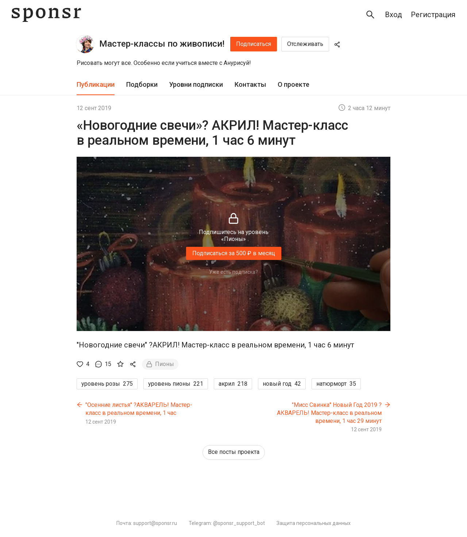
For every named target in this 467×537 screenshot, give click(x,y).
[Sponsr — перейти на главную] (46, 15)
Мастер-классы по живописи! (161, 44)
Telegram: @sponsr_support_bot (227, 523)
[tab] (96, 84)
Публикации (96, 84)
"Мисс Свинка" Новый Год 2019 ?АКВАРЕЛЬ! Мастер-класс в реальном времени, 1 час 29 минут (329, 412)
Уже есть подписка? (233, 272)
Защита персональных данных (314, 523)
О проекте (293, 84)
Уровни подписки (196, 84)
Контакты (250, 84)
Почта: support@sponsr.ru (146, 523)
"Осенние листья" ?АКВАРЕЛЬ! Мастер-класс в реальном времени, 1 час (138, 408)
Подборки (142, 84)
